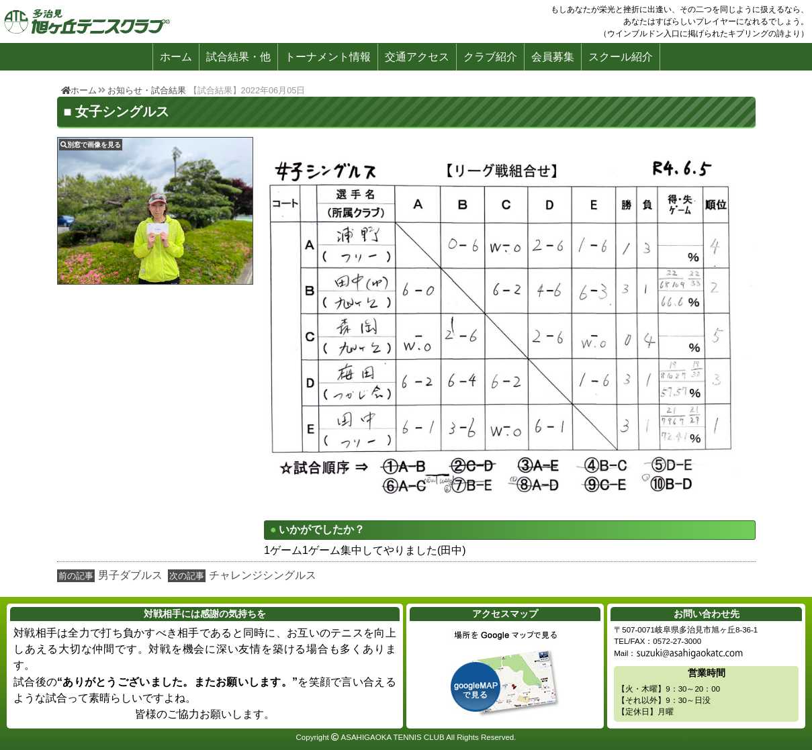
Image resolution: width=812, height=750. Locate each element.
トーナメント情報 (328, 56)
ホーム (176, 56)
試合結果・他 (238, 56)
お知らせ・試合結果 (146, 90)
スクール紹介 (620, 56)
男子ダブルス (130, 575)
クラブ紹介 (490, 56)
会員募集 (552, 56)
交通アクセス (417, 56)
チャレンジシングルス (262, 575)
